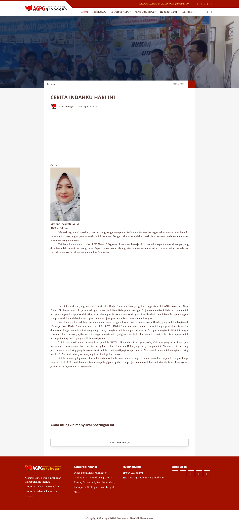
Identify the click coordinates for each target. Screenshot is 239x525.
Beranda (51, 84)
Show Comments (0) (119, 442)
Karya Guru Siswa (145, 11)
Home (84, 11)
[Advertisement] (126, 136)
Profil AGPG (99, 11)
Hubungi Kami (168, 11)
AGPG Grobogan (119, 518)
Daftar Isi (187, 11)
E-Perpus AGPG (120, 11)
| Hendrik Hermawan (140, 518)
